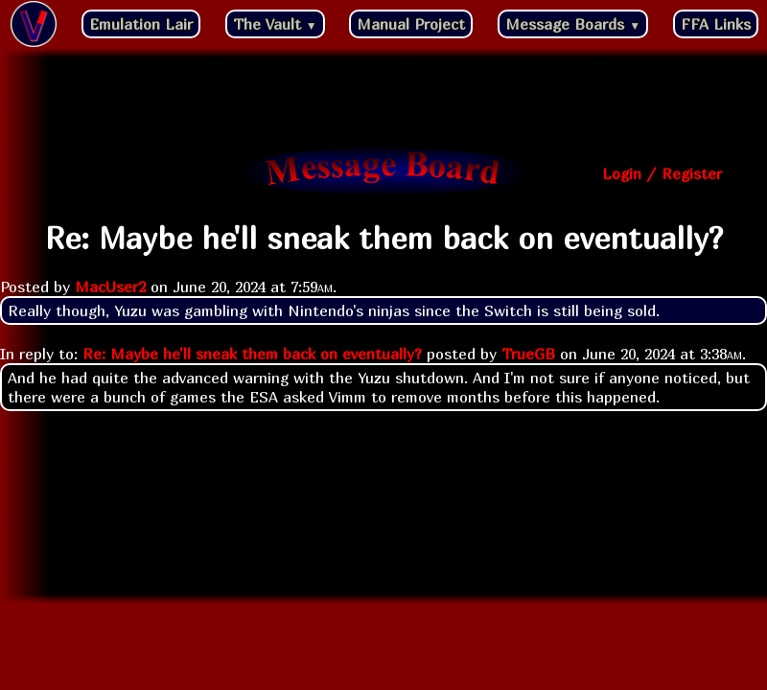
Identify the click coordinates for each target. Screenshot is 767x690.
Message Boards (572, 24)
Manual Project (411, 24)
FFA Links (716, 24)
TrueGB (528, 353)
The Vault (275, 24)
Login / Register (662, 173)
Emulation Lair (141, 24)
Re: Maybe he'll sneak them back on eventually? (252, 353)
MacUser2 (110, 286)
